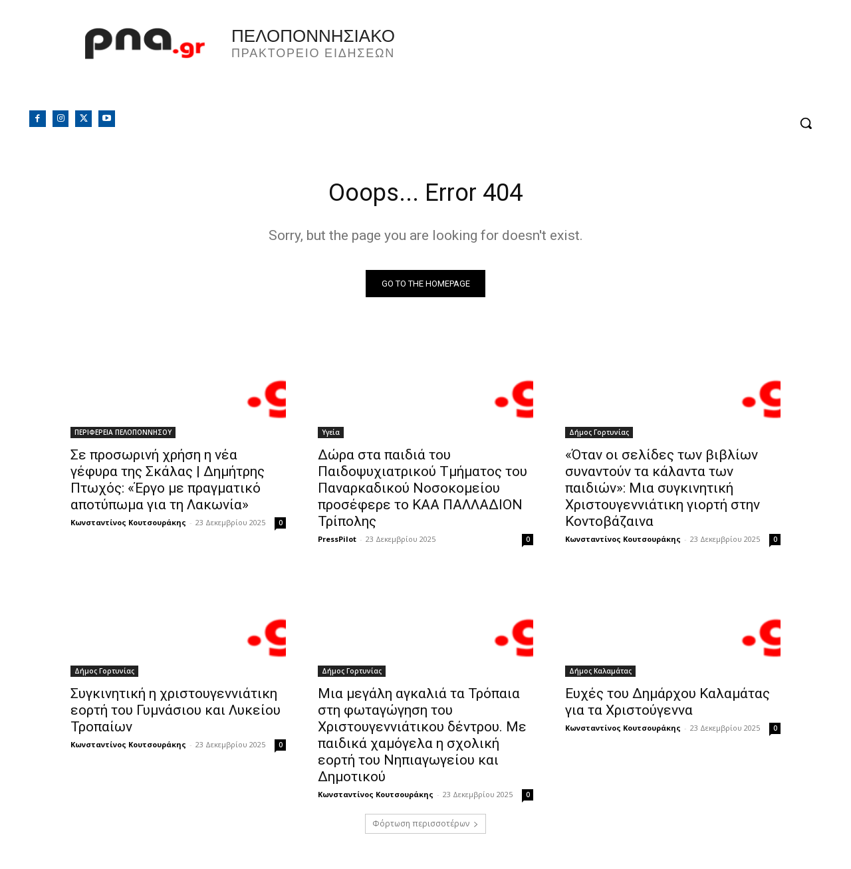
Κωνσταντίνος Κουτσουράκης (128, 526)
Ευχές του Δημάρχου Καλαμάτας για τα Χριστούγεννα (667, 705)
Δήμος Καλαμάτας (600, 674)
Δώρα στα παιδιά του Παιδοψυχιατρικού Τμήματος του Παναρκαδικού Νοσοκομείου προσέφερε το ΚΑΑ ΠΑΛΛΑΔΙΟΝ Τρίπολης (422, 491)
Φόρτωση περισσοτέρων (425, 826)
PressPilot (337, 542)
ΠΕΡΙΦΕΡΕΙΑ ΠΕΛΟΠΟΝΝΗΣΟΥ (123, 435)
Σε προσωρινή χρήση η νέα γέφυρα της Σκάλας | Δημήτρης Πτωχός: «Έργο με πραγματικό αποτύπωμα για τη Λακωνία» (167, 483)
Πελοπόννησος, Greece (611, 63)
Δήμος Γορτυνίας (599, 435)
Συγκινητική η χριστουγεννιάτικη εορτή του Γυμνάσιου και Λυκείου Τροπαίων (175, 713)
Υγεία (331, 435)
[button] (806, 123)
